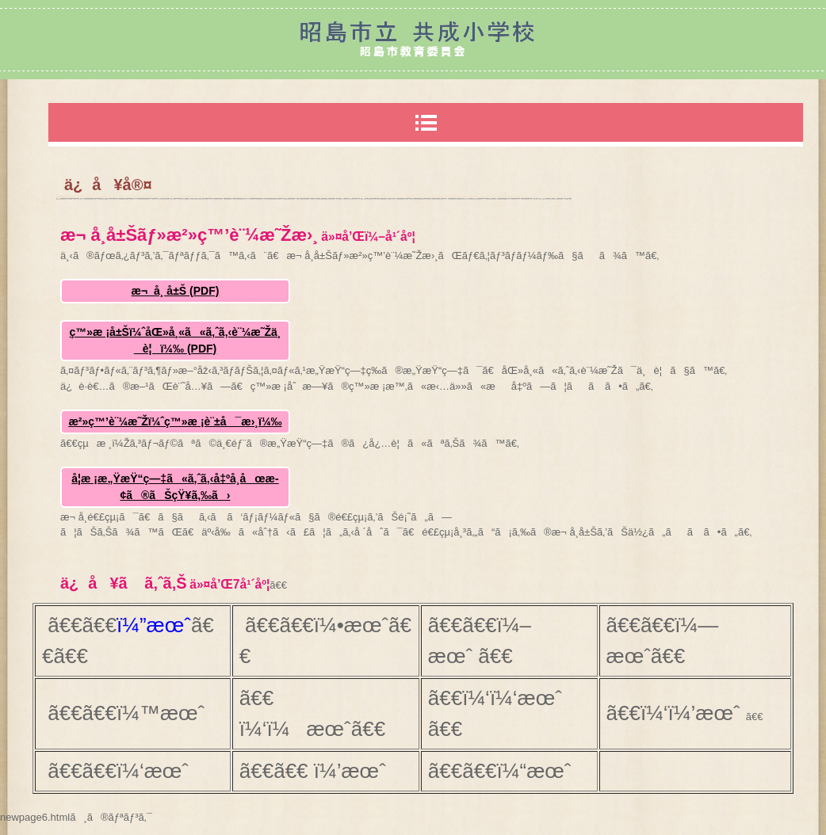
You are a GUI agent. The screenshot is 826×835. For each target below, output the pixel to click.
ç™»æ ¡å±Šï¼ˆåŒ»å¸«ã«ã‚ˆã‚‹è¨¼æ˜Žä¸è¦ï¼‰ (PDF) (175, 340)
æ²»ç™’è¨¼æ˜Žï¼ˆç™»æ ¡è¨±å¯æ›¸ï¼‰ (174, 421)
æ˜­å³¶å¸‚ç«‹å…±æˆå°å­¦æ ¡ (413, 39)
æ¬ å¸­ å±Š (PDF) (176, 290)
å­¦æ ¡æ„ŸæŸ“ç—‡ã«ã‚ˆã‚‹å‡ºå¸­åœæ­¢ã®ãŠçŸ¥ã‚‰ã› (174, 486)
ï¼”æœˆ (154, 625)
